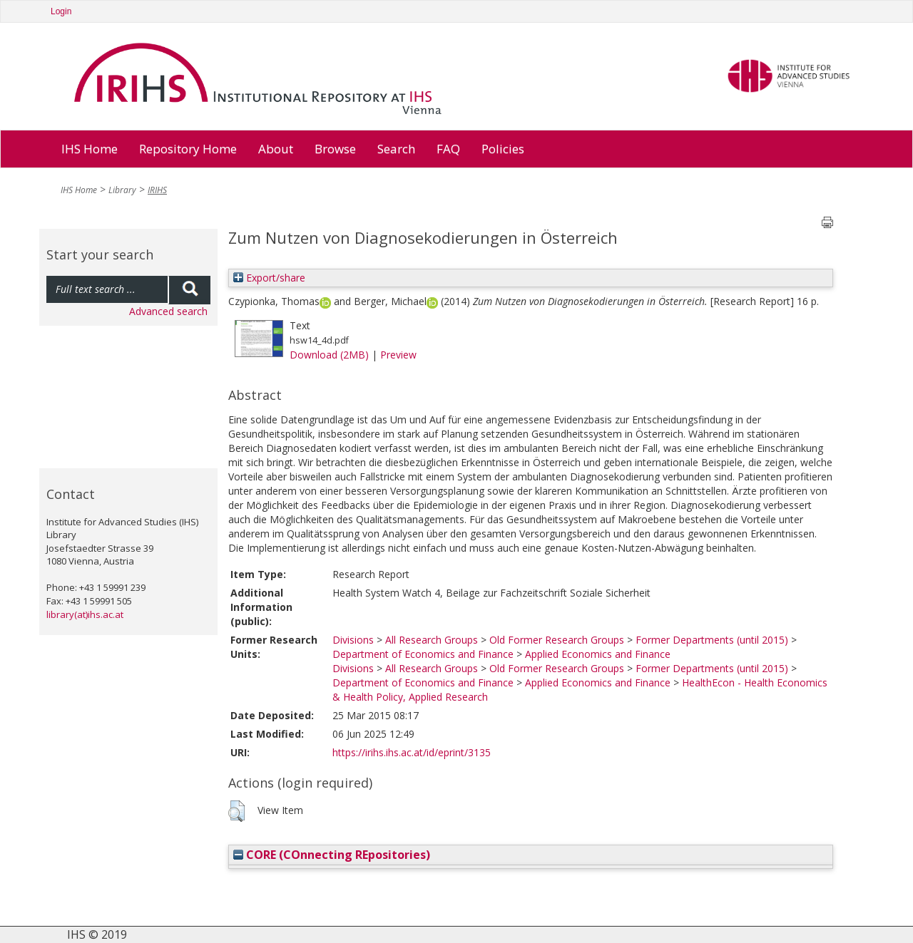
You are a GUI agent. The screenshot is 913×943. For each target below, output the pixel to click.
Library (122, 190)
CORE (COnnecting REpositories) (331, 854)
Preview (398, 354)
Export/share (269, 277)
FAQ (448, 148)
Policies (502, 148)
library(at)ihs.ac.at (84, 614)
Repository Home (188, 148)
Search (396, 148)
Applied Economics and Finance (597, 654)
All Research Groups (431, 639)
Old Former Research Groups (556, 639)
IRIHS (157, 190)
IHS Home (89, 148)
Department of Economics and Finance (423, 654)
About (275, 148)
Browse (335, 148)
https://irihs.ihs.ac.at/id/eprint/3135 (411, 752)
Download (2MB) (329, 354)
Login (61, 11)
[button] (236, 811)
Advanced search (168, 311)
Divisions (353, 639)
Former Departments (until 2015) (712, 639)
